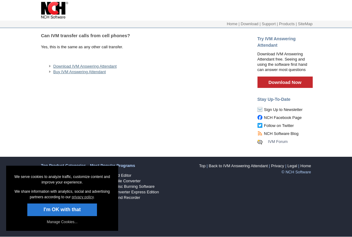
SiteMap (305, 24)
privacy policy (83, 197)
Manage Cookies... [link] (62, 222)
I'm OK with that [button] (62, 209)
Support (269, 24)
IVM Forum (278, 141)
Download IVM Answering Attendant (85, 66)
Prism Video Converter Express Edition (124, 192)
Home (232, 24)
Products (287, 24)
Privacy (277, 166)
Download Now (285, 82)
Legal (292, 166)
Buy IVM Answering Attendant (79, 71)
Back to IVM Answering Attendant (238, 166)
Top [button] (202, 166)
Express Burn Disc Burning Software (122, 186)
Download (249, 24)
